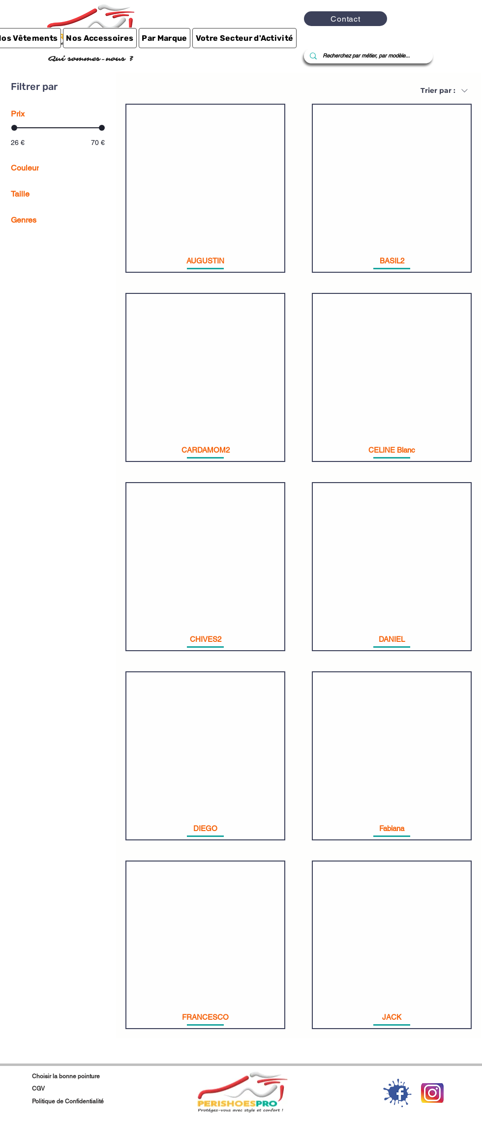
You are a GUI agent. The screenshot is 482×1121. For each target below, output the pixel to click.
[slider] (14, 128)
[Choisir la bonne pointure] (80, 1076)
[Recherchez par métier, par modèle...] (367, 56)
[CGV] (75, 1088)
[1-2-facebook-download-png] (397, 1093)
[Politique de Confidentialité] (103, 1101)
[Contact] (345, 18)
